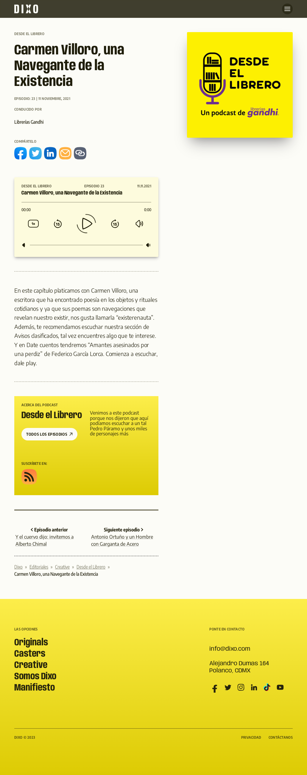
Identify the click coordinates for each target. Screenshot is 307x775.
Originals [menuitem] (31, 643)
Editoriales (38, 567)
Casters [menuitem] (29, 654)
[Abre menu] (287, 9)
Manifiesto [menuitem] (34, 688)
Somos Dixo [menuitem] (35, 677)
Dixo (18, 567)
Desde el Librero (29, 34)
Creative (62, 567)
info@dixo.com (229, 649)
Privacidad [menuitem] (251, 737)
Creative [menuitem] (30, 665)
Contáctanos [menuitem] (281, 737)
